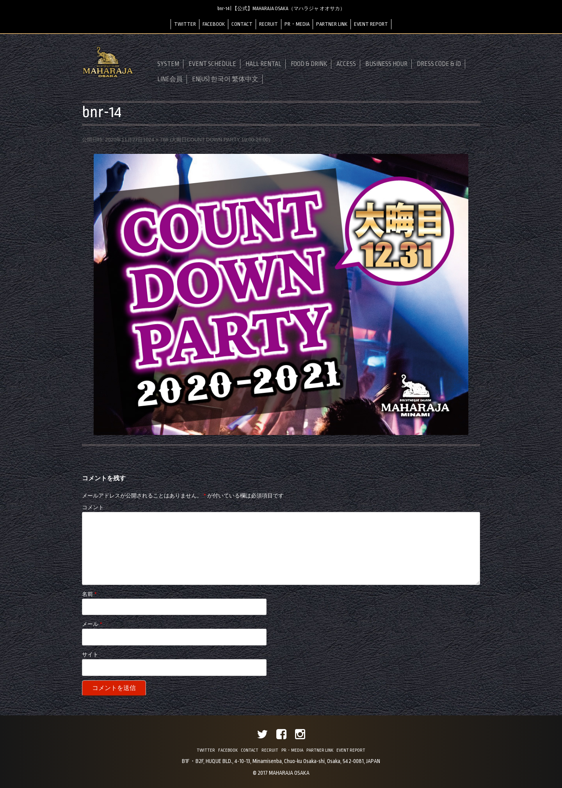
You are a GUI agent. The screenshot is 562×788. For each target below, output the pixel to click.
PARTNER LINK (331, 24)
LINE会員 (170, 79)
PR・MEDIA (297, 24)
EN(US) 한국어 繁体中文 (225, 79)
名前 (89, 594)
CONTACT (242, 24)
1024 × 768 (155, 140)
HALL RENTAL (263, 64)
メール (92, 624)
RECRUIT (268, 24)
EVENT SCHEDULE (212, 64)
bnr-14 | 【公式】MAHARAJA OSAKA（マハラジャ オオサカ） (281, 8)
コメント (93, 507)
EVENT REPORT (371, 24)
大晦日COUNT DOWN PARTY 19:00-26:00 (219, 140)
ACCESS (346, 64)
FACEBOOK (214, 24)
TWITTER (185, 24)
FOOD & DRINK (309, 64)
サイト (90, 654)
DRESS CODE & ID (439, 64)
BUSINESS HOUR (386, 64)
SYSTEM (168, 64)
